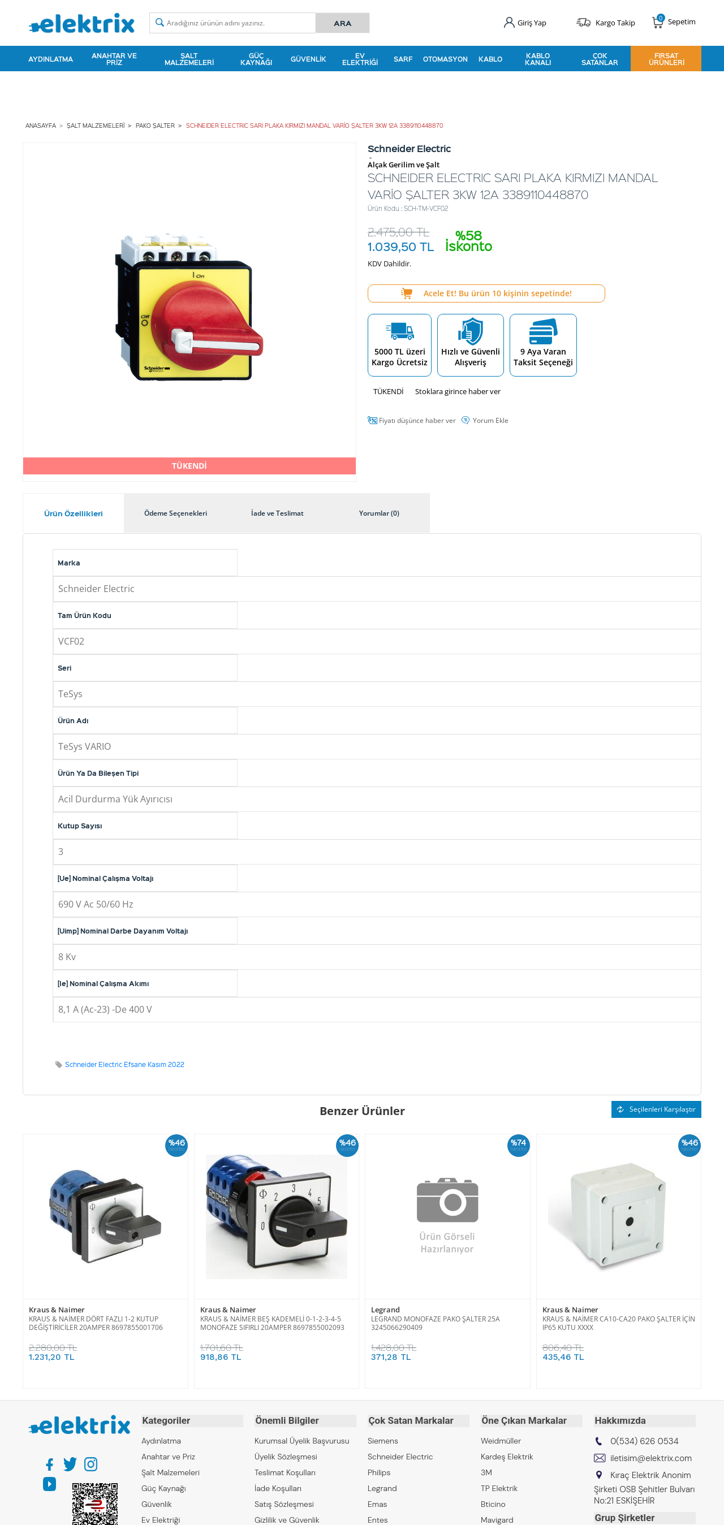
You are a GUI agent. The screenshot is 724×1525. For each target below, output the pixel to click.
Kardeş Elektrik (507, 1455)
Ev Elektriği (360, 59)
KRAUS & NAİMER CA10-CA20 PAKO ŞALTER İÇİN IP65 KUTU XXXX (618, 1322)
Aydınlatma (50, 58)
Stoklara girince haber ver (458, 390)
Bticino (493, 1502)
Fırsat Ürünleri (666, 59)
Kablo (490, 58)
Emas (377, 1502)
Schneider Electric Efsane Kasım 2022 (124, 1064)
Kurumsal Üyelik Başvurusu (302, 1439)
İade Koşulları (278, 1486)
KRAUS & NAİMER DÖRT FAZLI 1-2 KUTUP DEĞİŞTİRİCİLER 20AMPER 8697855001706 (96, 1322)
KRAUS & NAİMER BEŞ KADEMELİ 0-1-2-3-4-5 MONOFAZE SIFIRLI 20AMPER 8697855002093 (272, 1322)
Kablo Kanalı (538, 59)
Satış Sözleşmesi (284, 1502)
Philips (379, 1471)
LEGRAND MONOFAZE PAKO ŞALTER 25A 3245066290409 (435, 1322)
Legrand (385, 1309)
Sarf (403, 58)
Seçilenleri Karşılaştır (656, 1108)
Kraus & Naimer (57, 1309)
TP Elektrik (499, 1486)
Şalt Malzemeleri (189, 59)
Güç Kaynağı (256, 59)
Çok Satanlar (599, 59)
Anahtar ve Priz (114, 59)
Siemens (383, 1439)
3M (486, 1471)
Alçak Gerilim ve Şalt (403, 164)
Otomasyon (445, 58)
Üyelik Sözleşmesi (286, 1455)
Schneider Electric (400, 1455)
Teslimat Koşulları (285, 1471)
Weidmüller (501, 1439)
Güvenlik (308, 58)
